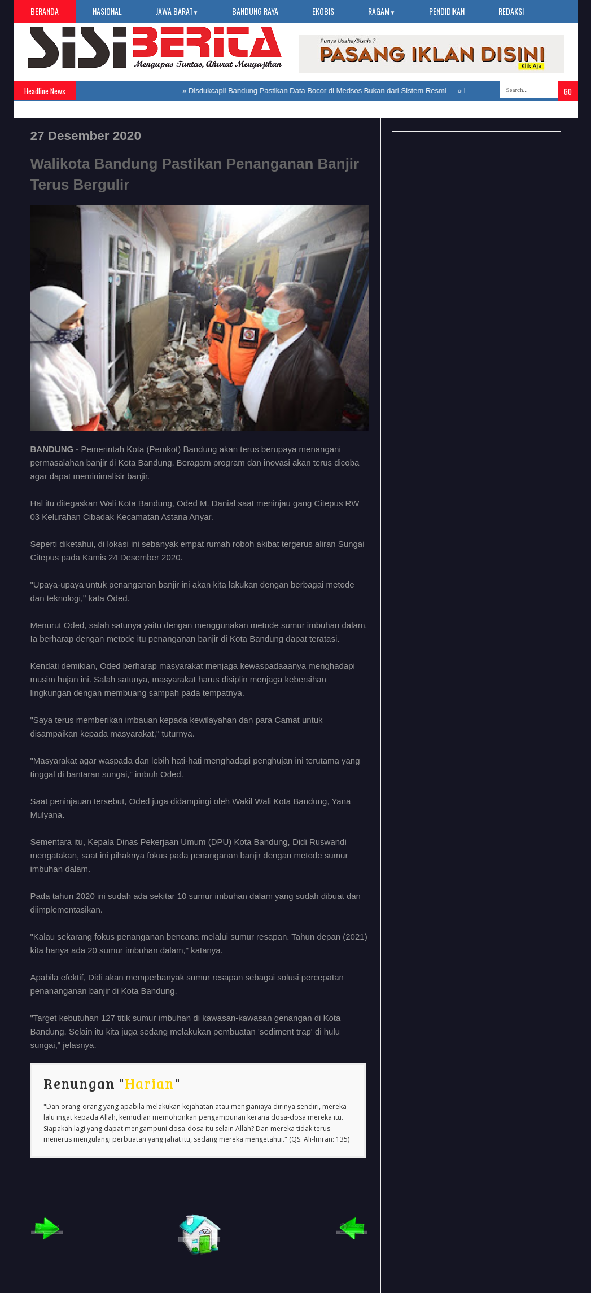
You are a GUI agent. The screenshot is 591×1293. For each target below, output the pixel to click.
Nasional (107, 11)
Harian (149, 1083)
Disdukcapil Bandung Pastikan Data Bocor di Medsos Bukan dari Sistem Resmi (317, 90)
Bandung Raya (255, 11)
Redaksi (511, 11)
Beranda (44, 11)
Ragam (381, 11)
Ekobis (323, 11)
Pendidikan (447, 11)
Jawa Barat (177, 11)
